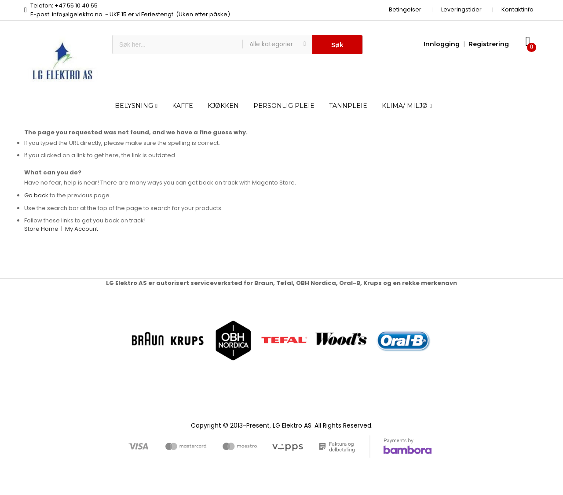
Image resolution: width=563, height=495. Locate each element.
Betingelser (405, 9)
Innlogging (442, 44)
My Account (81, 229)
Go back (36, 195)
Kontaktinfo (517, 9)
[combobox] (177, 44)
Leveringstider (461, 9)
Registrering (488, 44)
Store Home (41, 229)
